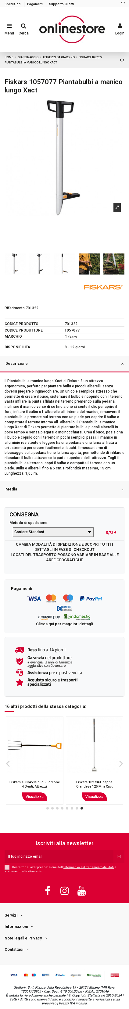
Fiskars (71, 337)
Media (64, 489)
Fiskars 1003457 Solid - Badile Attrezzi (94, 784)
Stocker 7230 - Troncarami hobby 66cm (35, 784)
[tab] (64, 364)
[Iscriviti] (118, 856)
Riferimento (15, 308)
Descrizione (64, 364)
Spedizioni (13, 4)
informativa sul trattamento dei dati (88, 867)
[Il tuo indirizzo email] (59, 856)
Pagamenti (35, 4)
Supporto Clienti (61, 4)
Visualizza (35, 797)
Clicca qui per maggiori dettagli (64, 624)
